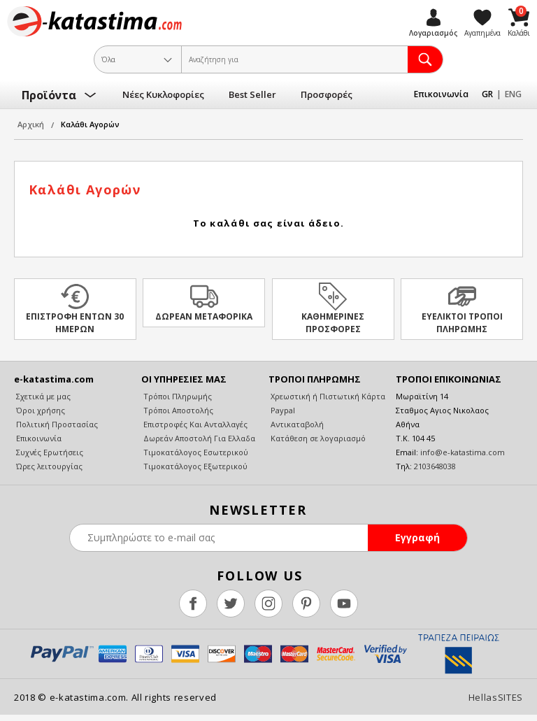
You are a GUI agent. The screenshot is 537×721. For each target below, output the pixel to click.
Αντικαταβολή (296, 424)
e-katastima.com (94, 20)
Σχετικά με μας (42, 396)
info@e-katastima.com (462, 452)
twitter (231, 604)
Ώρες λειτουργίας (48, 466)
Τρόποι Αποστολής (177, 410)
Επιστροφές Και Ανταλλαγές (194, 424)
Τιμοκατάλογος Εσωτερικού (194, 452)
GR (487, 94)
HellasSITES (495, 697)
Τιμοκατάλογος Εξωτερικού (194, 466)
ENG (513, 94)
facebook (193, 604)
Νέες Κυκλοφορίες (163, 94)
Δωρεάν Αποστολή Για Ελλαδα (198, 438)
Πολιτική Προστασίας (56, 424)
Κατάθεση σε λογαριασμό (317, 438)
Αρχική (30, 124)
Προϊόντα (49, 95)
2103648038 (435, 466)
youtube (344, 604)
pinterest (306, 604)
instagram (268, 604)
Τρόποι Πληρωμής (176, 396)
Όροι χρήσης (39, 410)
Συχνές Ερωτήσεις (48, 452)
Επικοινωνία (441, 94)
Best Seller (252, 94)
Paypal (281, 410)
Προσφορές (326, 94)
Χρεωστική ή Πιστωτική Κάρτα (326, 396)
